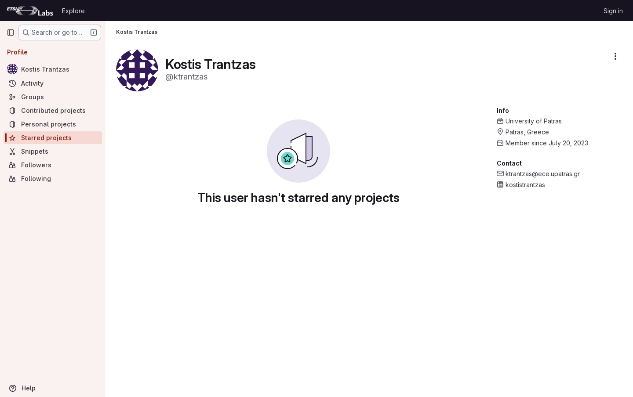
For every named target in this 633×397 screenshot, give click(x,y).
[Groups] (53, 96)
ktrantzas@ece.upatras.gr (543, 173)
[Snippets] (53, 151)
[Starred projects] (53, 137)
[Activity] (53, 83)
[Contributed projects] (53, 110)
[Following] (53, 178)
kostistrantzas (525, 184)
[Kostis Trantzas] (53, 69)
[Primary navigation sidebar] (11, 32)
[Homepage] (30, 11)
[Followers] (53, 165)
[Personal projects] (53, 124)
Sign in (613, 10)
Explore (73, 10)
